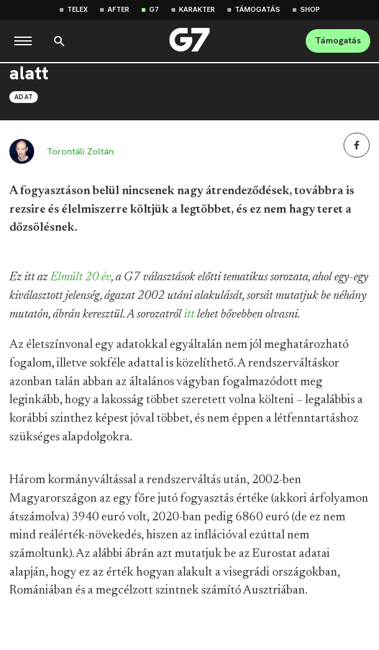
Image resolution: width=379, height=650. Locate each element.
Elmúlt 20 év (80, 277)
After (118, 10)
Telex (77, 10)
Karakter (197, 10)
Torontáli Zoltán (80, 151)
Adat (23, 96)
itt (189, 314)
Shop (310, 10)
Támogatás (257, 10)
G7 (154, 10)
